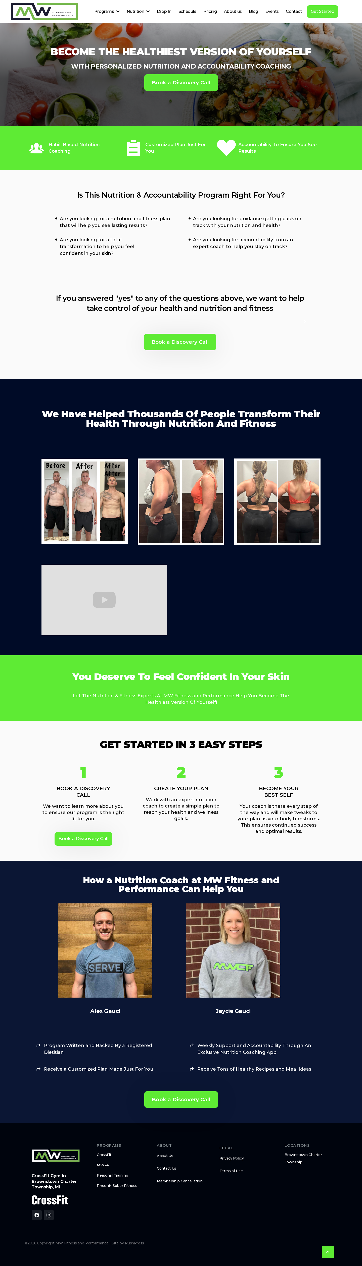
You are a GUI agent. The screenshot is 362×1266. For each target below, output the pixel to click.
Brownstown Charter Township (303, 1158)
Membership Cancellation (180, 1181)
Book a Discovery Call (181, 83)
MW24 (103, 1165)
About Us (165, 1156)
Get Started (322, 11)
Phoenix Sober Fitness (117, 1185)
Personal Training (112, 1175)
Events (272, 11)
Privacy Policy (231, 1158)
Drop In (164, 11)
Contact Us (166, 1168)
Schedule (187, 11)
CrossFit (104, 1155)
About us (233, 11)
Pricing (210, 11)
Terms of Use (231, 1171)
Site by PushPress (128, 1243)
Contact (294, 11)
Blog (253, 11)
